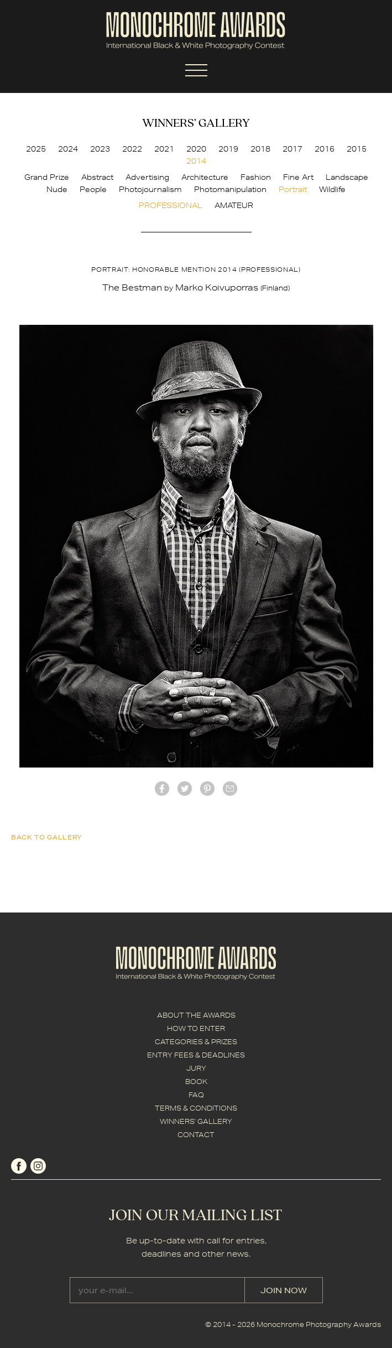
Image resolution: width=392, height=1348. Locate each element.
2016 (324, 149)
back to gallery (46, 837)
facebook (162, 788)
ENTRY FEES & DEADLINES (196, 1055)
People (93, 189)
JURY (196, 1068)
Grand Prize (46, 177)
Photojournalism (150, 189)
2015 (357, 149)
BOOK (196, 1081)
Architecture (204, 177)
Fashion (256, 177)
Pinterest (207, 788)
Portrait (293, 189)
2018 (260, 149)
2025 (36, 149)
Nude (56, 189)
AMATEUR (234, 205)
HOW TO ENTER (196, 1028)
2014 (196, 161)
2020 (196, 149)
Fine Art (298, 177)
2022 (132, 149)
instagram (38, 1166)
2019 (228, 149)
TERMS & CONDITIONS (196, 1108)
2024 (68, 149)
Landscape (347, 177)
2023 (100, 149)
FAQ (196, 1095)
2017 (292, 149)
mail (230, 788)
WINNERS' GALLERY (196, 1121)
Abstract (97, 177)
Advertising (147, 177)
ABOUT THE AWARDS (196, 1015)
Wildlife (332, 189)
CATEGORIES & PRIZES (196, 1041)
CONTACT (196, 1134)
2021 (164, 149)
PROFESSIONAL (170, 205)
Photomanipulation (230, 189)
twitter (184, 788)
